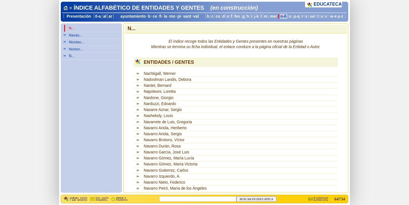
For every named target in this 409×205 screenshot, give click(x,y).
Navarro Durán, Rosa (162, 146)
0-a (98, 16)
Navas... (75, 35)
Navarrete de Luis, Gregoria (168, 122)
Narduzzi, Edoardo (160, 104)
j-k (256, 16)
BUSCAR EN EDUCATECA (256, 199)
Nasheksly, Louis (158, 116)
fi (160, 16)
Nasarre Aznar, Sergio (163, 110)
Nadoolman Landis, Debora (167, 79)
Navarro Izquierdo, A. (162, 176)
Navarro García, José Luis (166, 152)
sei (312, 16)
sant (187, 16)
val (196, 16)
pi (179, 16)
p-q (296, 16)
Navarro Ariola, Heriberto (165, 128)
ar (110, 16)
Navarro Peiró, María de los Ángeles (175, 188)
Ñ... (71, 56)
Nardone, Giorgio (159, 98)
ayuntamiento (133, 16)
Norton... (76, 49)
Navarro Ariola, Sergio (163, 134)
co (218, 16)
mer (273, 16)
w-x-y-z (336, 16)
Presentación (78, 16)
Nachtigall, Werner (160, 73)
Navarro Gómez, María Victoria (170, 164)
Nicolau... (76, 42)
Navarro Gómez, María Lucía (169, 158)
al (104, 16)
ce (155, 16)
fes (237, 16)
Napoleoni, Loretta (160, 91)
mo (172, 16)
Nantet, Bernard (157, 85)
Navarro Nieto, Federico (164, 182)
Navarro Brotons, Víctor (164, 140)
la (165, 16)
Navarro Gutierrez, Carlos (166, 170)
